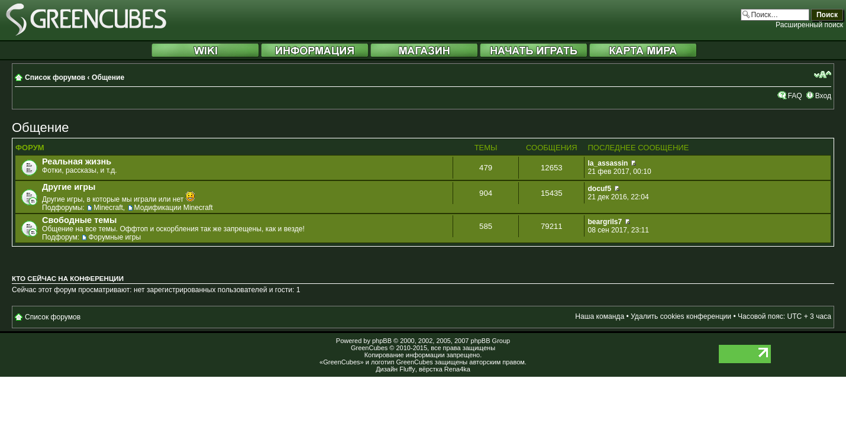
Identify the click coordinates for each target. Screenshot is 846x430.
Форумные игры (114, 237)
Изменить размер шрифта (822, 74)
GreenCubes (369, 347)
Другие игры (68, 187)
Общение (108, 77)
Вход (823, 96)
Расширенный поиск (809, 25)
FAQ (794, 96)
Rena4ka (457, 369)
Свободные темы (79, 220)
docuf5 (599, 189)
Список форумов (55, 77)
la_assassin (607, 163)
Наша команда (599, 316)
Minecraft (108, 207)
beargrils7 (604, 222)
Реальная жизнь (76, 161)
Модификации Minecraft (173, 207)
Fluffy (407, 369)
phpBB (382, 340)
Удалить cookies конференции (681, 316)
